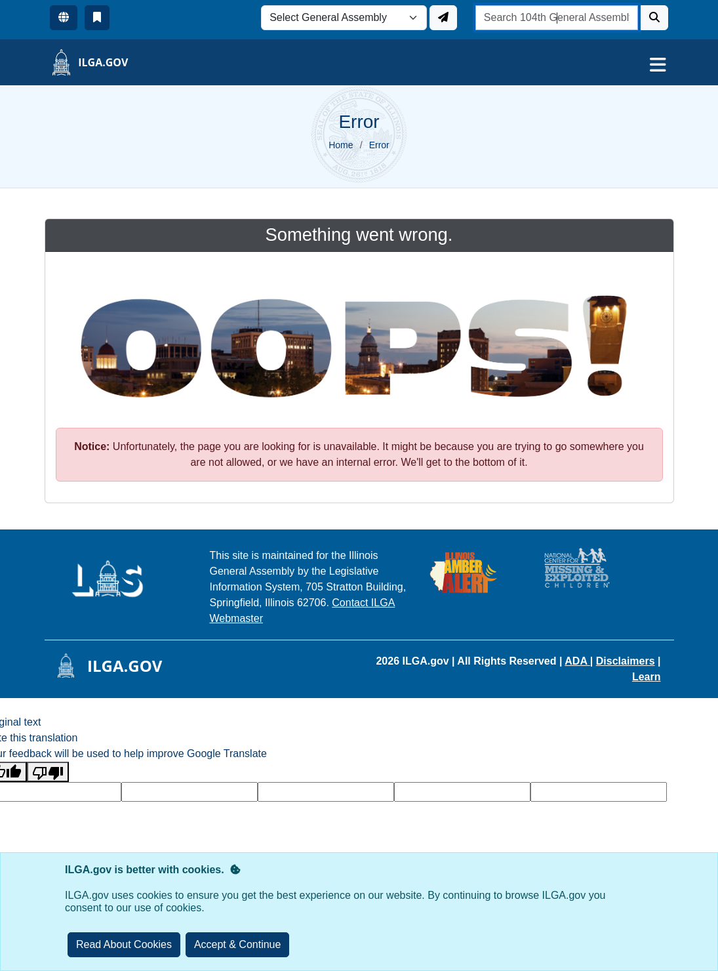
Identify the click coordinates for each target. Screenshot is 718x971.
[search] (557, 17)
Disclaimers (625, 661)
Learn (646, 676)
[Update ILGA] (443, 17)
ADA (577, 661)
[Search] (654, 17)
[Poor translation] (48, 772)
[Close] (238, 944)
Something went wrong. (359, 234)
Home (341, 145)
